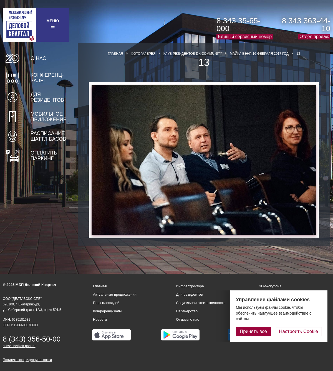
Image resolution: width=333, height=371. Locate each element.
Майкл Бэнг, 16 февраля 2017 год (259, 54)
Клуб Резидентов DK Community (192, 54)
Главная (115, 54)
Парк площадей (106, 303)
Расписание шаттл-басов (48, 136)
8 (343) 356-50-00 (31, 339)
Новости (100, 319)
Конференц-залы (47, 77)
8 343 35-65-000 (238, 24)
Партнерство (187, 311)
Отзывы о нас (187, 319)
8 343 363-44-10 (306, 24)
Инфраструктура (190, 286)
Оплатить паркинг (44, 155)
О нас (38, 58)
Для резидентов (47, 97)
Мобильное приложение (49, 116)
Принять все (253, 331)
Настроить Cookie (298, 331)
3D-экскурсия (270, 286)
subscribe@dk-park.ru (19, 346)
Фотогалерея (143, 54)
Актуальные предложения (115, 294)
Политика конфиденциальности (27, 360)
